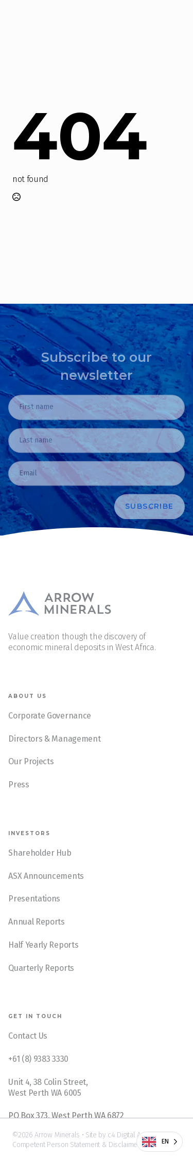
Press (18, 796)
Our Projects (31, 773)
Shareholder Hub (39, 864)
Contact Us (27, 1048)
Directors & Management (54, 750)
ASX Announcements (46, 887)
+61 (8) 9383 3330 (38, 1070)
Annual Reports (36, 933)
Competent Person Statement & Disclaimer (76, 1144)
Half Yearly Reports (43, 956)
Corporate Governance (49, 727)
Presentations (34, 910)
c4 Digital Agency (133, 1135)
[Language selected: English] (159, 1142)
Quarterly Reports (41, 979)
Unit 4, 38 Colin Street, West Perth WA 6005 (47, 1099)
